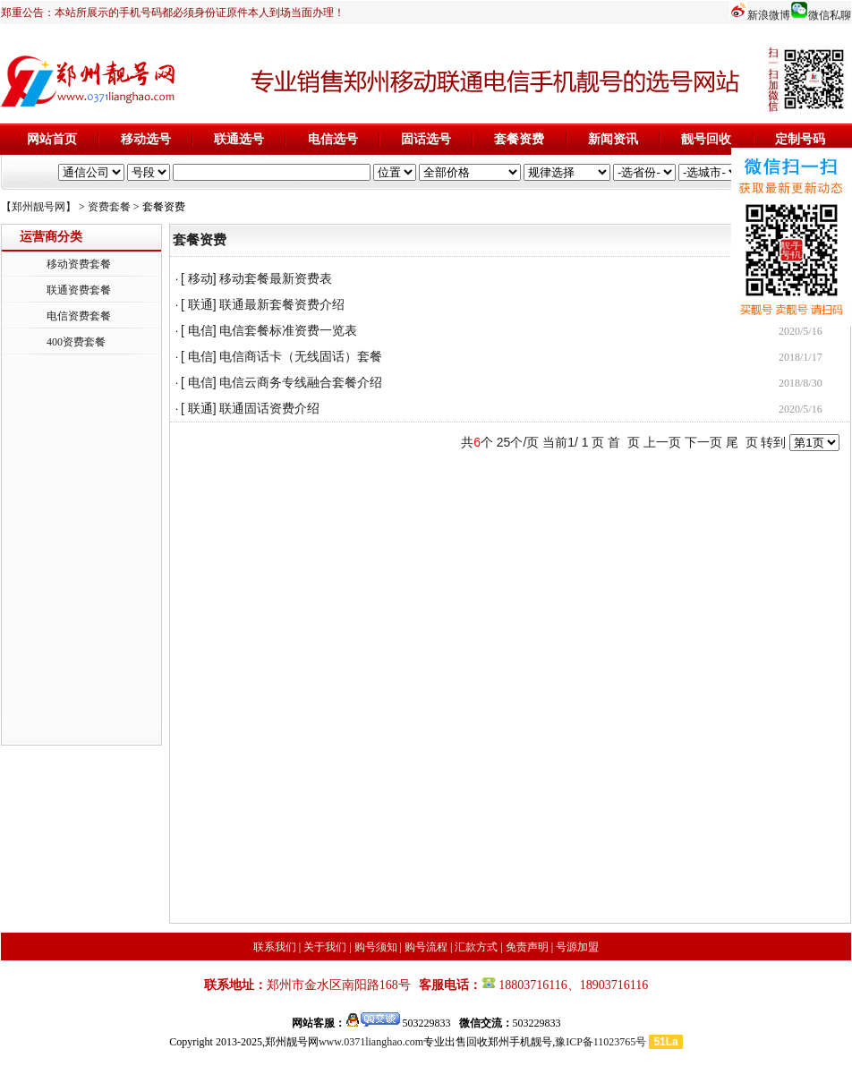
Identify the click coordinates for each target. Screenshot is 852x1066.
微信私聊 (829, 15)
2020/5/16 (800, 331)
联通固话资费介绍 (269, 408)
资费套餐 (109, 206)
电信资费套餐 (79, 316)
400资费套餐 (76, 342)
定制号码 (800, 139)
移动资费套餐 (79, 264)
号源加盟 (577, 947)
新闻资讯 (613, 139)
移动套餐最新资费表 (275, 279)
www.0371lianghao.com (371, 1042)
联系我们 (274, 947)
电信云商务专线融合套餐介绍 (300, 382)
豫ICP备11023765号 (600, 1042)
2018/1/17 (800, 357)
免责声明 (527, 947)
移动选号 (146, 139)
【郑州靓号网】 (38, 206)
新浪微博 (768, 15)
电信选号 (333, 139)
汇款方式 (476, 947)
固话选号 (426, 139)
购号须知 (375, 947)
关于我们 (324, 947)
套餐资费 (519, 139)
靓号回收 (706, 139)
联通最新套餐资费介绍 (282, 304)
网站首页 (52, 139)
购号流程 (426, 947)
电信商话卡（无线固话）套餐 (300, 356)
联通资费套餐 (79, 290)
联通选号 (239, 139)
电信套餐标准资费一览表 (288, 330)
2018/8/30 (800, 383)
